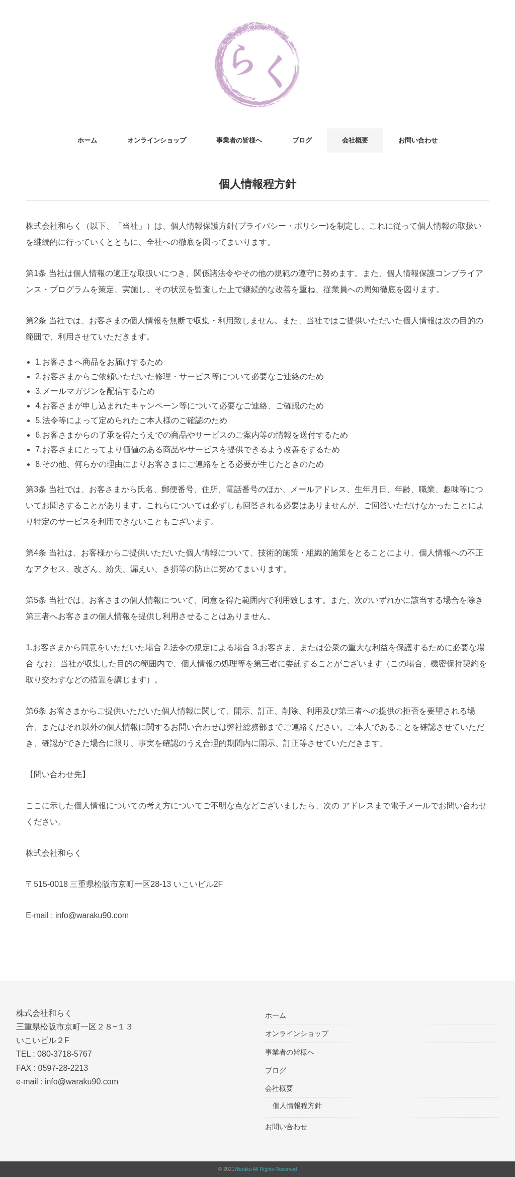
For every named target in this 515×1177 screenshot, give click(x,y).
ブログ (302, 140)
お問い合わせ (418, 140)
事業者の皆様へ (239, 140)
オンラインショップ (156, 140)
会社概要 (355, 140)
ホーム (87, 140)
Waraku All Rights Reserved (265, 1169)
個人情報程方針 (297, 1105)
